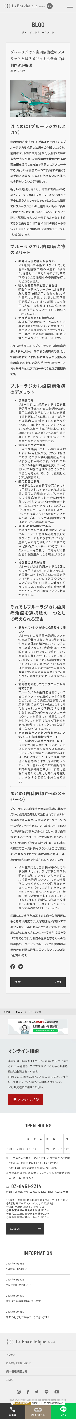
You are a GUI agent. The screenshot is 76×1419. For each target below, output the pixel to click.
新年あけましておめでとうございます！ (27, 1317)
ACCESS (26, 1228)
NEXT (58, 982)
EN (49, 6)
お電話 (12, 1411)
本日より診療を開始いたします (23, 1301)
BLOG (19, 1011)
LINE (63, 1411)
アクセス (11, 1355)
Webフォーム (38, 1411)
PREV (17, 982)
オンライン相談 (25, 1099)
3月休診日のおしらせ (18, 1269)
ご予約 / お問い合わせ (18, 1363)
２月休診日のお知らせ (18, 1285)
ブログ (9, 1380)
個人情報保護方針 (16, 1371)
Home (7, 1011)
